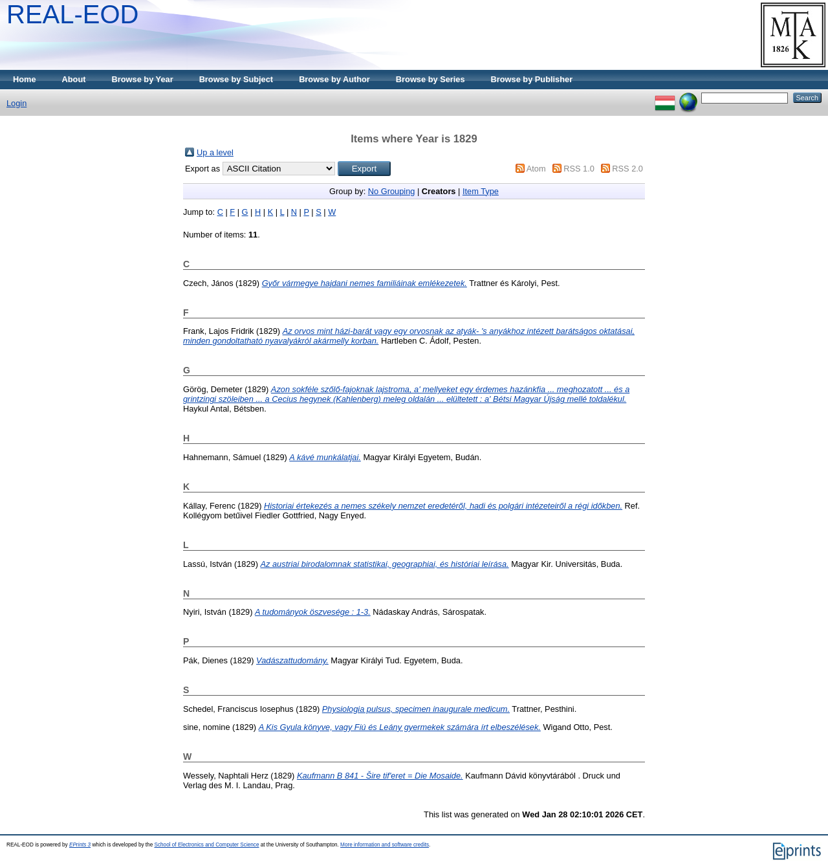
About (74, 79)
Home (24, 79)
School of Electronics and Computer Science (206, 845)
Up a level (215, 152)
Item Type (481, 191)
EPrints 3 (80, 845)
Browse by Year (142, 79)
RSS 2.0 (627, 168)
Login (16, 103)
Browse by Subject (236, 79)
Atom (536, 168)
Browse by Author (334, 79)
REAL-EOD (72, 14)
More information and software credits (384, 845)
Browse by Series (430, 79)
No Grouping (391, 191)
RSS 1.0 (578, 168)
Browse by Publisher (532, 79)
